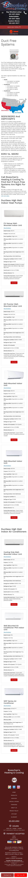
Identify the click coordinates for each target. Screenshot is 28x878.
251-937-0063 (14, 821)
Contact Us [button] (7, 875)
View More (14, 282)
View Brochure (7, 228)
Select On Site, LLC (18, 860)
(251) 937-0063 (5, 196)
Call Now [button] (20, 875)
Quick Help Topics (14, 27)
